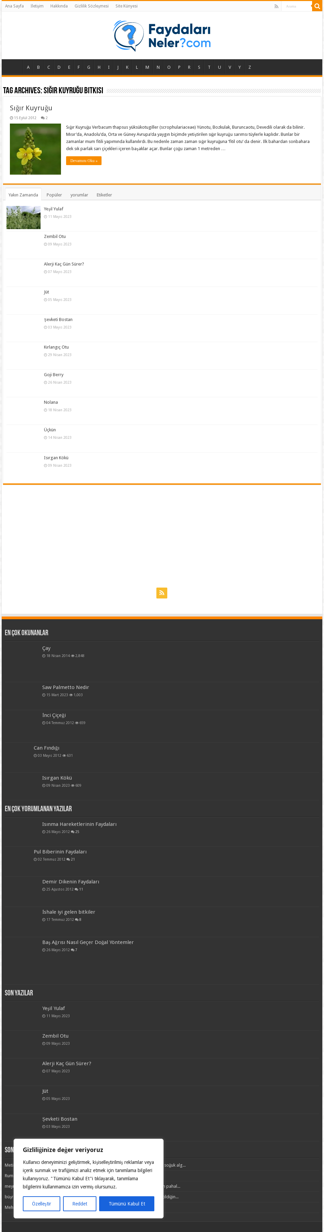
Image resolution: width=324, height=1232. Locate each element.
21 (73, 859)
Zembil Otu (55, 236)
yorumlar (79, 194)
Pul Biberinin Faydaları (60, 852)
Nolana (51, 402)
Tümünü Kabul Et (127, 1203)
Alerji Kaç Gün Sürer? (64, 264)
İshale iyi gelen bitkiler (68, 912)
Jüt (46, 291)
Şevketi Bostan (58, 319)
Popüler (54, 194)
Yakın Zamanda (23, 194)
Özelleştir (41, 1203)
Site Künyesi (126, 6)
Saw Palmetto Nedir (65, 687)
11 (81, 889)
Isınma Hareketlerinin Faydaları (79, 824)
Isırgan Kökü (56, 457)
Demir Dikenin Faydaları (70, 882)
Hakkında (59, 6)
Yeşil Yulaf (53, 208)
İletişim (37, 6)
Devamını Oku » (83, 160)
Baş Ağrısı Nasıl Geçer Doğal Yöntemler (88, 942)
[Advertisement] (162, 535)
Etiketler (104, 194)
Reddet (79, 1203)
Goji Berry (53, 374)
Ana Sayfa (14, 6)
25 (77, 832)
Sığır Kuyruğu (31, 108)
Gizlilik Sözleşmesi (92, 6)
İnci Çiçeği (54, 715)
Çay (46, 648)
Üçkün (50, 429)
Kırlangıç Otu (56, 347)
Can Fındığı (46, 748)
